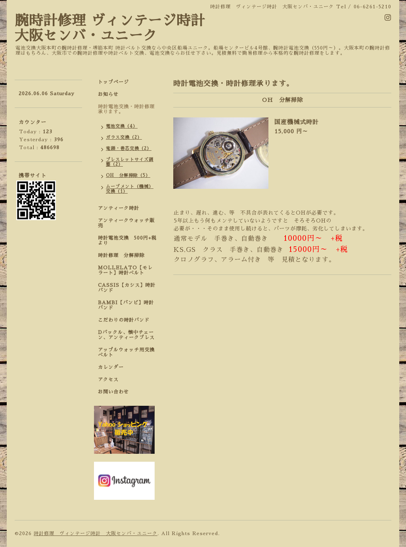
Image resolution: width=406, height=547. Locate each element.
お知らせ (108, 94)
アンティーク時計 (121, 208)
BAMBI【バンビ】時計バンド (126, 305)
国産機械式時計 (296, 122)
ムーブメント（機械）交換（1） (129, 189)
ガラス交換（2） (124, 137)
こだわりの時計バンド (126, 320)
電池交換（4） (122, 126)
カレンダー (111, 367)
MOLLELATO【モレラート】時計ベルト (125, 270)
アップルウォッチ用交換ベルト (126, 352)
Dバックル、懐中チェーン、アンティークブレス (126, 335)
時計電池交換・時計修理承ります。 (126, 109)
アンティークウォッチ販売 (126, 223)
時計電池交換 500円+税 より (129, 241)
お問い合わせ (113, 392)
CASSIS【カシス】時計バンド (126, 288)
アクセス (108, 379)
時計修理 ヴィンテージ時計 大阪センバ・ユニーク (95, 533)
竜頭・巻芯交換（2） (128, 148)
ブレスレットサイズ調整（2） (129, 162)
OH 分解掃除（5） (128, 175)
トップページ (113, 82)
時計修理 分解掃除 (123, 255)
